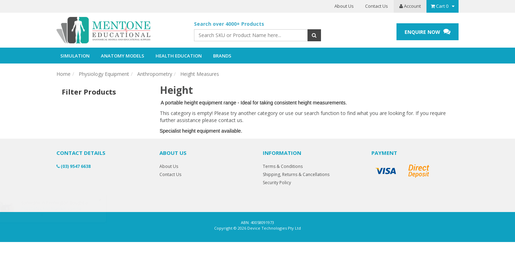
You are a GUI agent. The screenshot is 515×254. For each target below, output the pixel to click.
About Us (344, 6)
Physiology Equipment (104, 74)
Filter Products (89, 92)
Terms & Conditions (283, 166)
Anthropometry (154, 74)
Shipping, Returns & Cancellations (296, 174)
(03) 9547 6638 (73, 166)
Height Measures (199, 74)
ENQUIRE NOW (427, 31)
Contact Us (376, 6)
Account (410, 6)
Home (63, 74)
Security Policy (277, 183)
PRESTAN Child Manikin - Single (58, 209)
